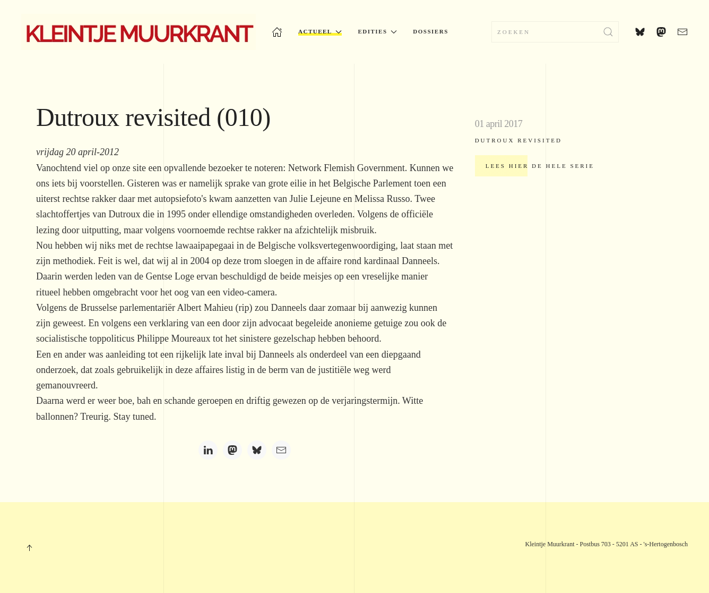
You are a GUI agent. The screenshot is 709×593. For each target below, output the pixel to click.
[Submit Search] (608, 32)
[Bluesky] (256, 450)
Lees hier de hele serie (540, 166)
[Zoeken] (555, 32)
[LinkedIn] (208, 450)
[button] (29, 548)
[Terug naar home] (138, 32)
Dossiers (430, 31)
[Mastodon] (232, 450)
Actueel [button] (320, 31)
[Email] (281, 450)
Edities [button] (377, 31)
